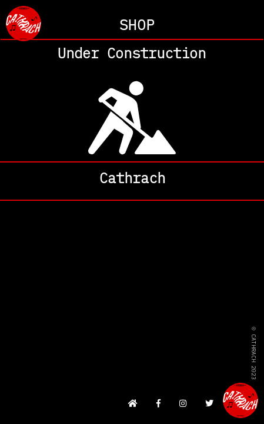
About (132, 181)
